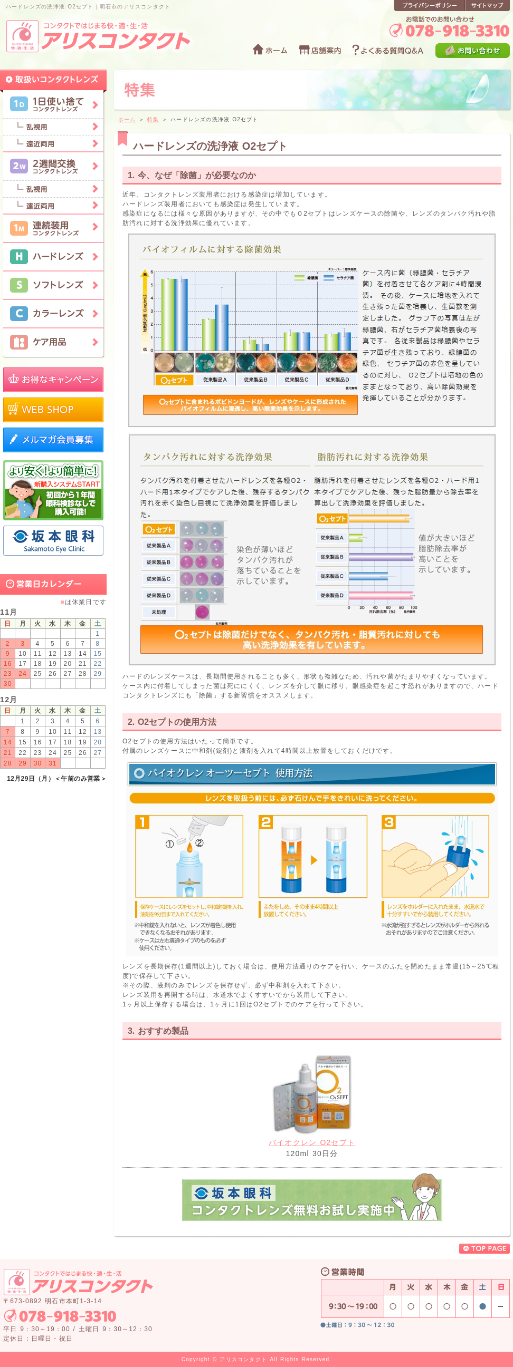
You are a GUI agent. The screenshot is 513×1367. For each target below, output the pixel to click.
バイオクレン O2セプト (312, 1142)
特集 (153, 119)
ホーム (127, 119)
